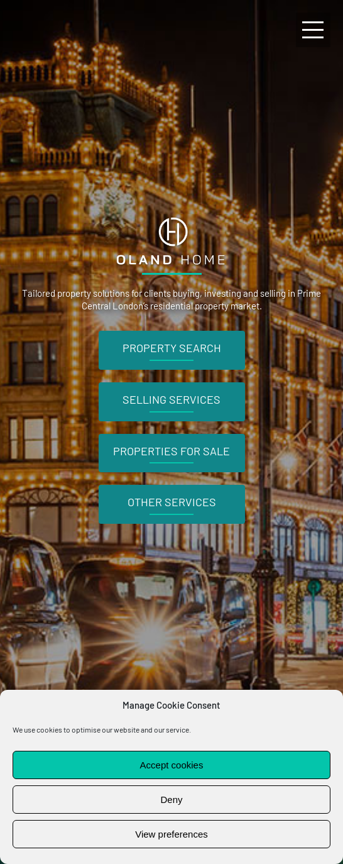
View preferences (171, 834)
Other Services (172, 502)
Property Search (171, 348)
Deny (171, 799)
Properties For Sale (171, 451)
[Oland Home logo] (171, 217)
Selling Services (171, 399)
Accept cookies (172, 765)
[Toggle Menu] (313, 30)
